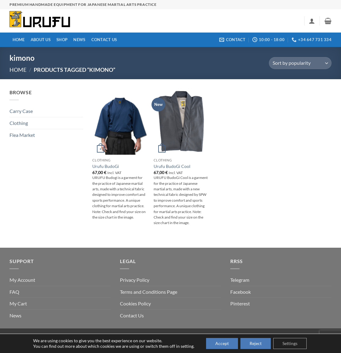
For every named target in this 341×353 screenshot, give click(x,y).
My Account (22, 280)
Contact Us (104, 39)
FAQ (14, 292)
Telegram (239, 280)
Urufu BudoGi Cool (172, 166)
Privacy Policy (134, 280)
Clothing (19, 123)
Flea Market (22, 135)
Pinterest (240, 303)
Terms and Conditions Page (148, 292)
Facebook (240, 292)
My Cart (18, 303)
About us (41, 39)
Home (19, 39)
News (79, 39)
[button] (312, 21)
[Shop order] (300, 63)
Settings (289, 343)
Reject (256, 343)
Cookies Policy (135, 303)
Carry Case (21, 111)
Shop (61, 39)
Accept (222, 343)
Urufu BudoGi (105, 166)
